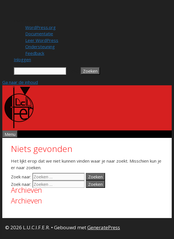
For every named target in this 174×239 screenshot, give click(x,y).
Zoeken (73, 71)
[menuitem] (93, 21)
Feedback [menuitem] (34, 53)
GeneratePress (103, 227)
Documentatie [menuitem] (39, 33)
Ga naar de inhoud (20, 82)
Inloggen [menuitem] (22, 59)
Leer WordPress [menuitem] (41, 40)
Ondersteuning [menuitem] (40, 46)
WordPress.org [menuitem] (40, 27)
